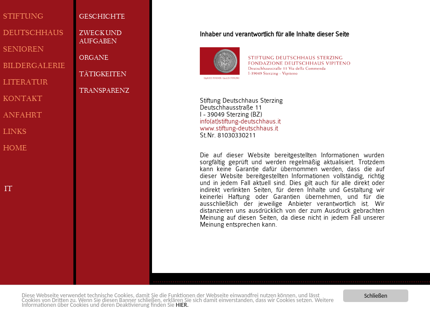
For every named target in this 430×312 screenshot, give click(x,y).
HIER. (182, 305)
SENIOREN (23, 50)
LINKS (14, 132)
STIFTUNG (23, 17)
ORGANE (94, 58)
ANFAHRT (22, 116)
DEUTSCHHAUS (33, 33)
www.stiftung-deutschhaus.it (239, 128)
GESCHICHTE (102, 17)
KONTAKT (22, 99)
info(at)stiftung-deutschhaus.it (240, 121)
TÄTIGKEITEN (102, 75)
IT (8, 189)
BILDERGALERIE (34, 66)
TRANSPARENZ (104, 91)
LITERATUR (25, 83)
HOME (15, 149)
